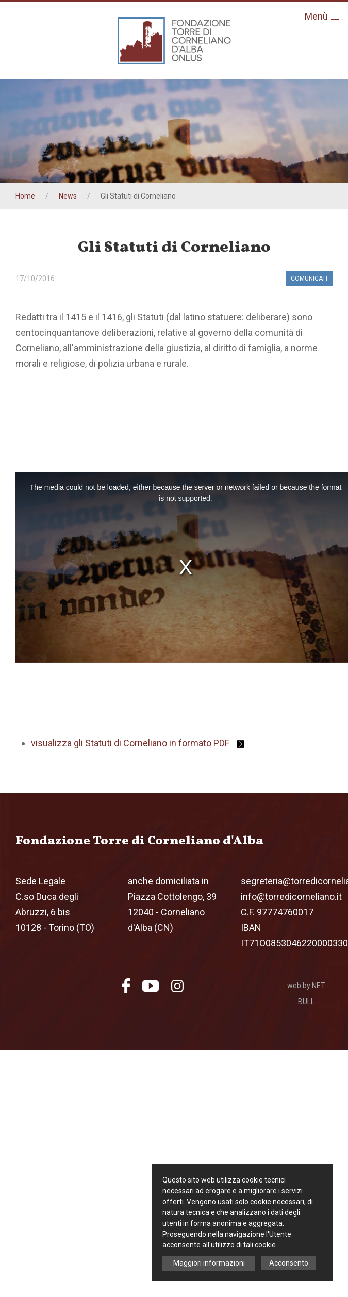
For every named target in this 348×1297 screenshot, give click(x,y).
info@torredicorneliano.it (291, 896)
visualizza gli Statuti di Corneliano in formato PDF (137, 742)
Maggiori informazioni (209, 1263)
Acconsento (288, 1263)
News (68, 196)
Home (25, 196)
